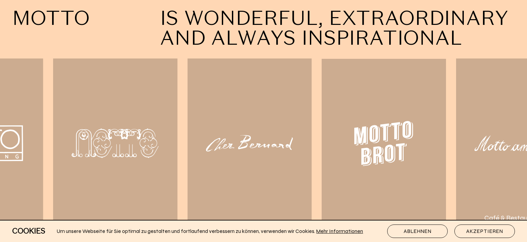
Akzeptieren (484, 231)
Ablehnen (418, 231)
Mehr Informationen (339, 231)
